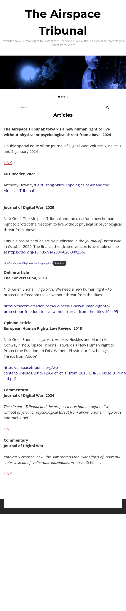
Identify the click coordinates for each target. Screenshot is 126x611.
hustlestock (94, 506)
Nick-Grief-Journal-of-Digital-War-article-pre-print (27, 263)
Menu (64, 96)
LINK (8, 162)
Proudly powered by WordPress (44, 506)
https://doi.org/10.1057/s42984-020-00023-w (46, 252)
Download (59, 263)
